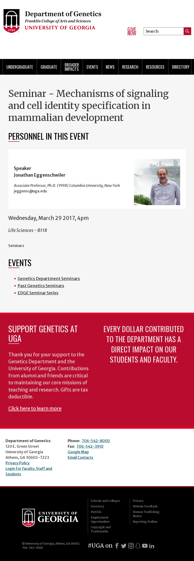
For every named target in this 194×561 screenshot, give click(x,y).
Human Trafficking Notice (146, 514)
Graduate (49, 67)
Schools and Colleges (105, 500)
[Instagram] (131, 546)
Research (130, 67)
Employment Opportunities (100, 519)
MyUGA (96, 512)
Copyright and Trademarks (101, 529)
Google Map (78, 452)
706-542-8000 (96, 440)
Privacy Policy (18, 463)
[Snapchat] (138, 546)
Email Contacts (80, 457)
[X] (124, 546)
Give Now (131, 31)
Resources (155, 67)
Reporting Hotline (145, 521)
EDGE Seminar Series (38, 293)
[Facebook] (117, 546)
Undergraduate (19, 67)
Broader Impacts (72, 67)
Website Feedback (145, 506)
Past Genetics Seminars (41, 285)
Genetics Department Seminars (49, 278)
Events (92, 67)
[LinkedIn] (152, 546)
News (110, 67)
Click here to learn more (34, 409)
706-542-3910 (89, 446)
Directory (180, 67)
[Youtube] (145, 546)
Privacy (138, 500)
